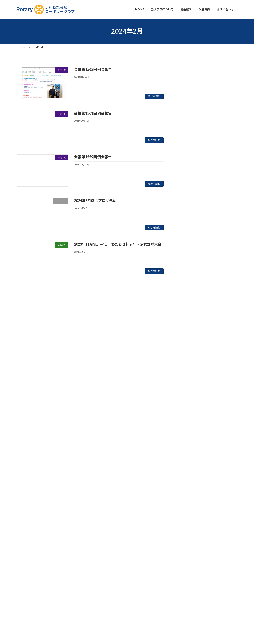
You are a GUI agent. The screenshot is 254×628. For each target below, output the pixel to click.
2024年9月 (185, 348)
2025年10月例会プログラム (195, 221)
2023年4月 (185, 444)
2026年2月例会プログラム (195, 78)
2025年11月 (186, 251)
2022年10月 (186, 493)
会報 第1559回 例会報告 (93, 157)
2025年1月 (185, 324)
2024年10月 (186, 340)
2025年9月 (185, 267)
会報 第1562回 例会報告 (93, 69)
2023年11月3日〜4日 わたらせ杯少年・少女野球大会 (117, 244)
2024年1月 (185, 396)
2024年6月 (185, 372)
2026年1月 (185, 243)
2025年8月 (185, 276)
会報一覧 (204, 105)
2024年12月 (186, 332)
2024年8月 (185, 356)
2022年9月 (185, 501)
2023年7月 (185, 420)
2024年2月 (185, 388)
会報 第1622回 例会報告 (193, 205)
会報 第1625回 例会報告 (193, 157)
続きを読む (154, 96)
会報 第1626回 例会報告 (193, 126)
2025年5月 (185, 292)
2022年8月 (185, 509)
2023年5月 (185, 436)
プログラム (203, 73)
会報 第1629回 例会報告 (193, 110)
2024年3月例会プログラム (95, 200)
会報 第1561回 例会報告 (93, 113)
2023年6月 (185, 428)
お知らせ (215, 73)
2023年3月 (185, 453)
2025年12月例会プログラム (195, 142)
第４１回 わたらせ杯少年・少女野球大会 (205, 94)
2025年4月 (185, 300)
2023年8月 (185, 412)
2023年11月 (186, 404)
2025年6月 (185, 284)
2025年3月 (185, 308)
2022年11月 (186, 485)
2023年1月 (185, 469)
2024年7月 (185, 364)
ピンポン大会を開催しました (196, 189)
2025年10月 (186, 259)
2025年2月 (185, 316)
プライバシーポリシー (29, 607)
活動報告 (204, 89)
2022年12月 (186, 477)
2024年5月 (185, 380)
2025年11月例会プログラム (195, 173)
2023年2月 (185, 461)
